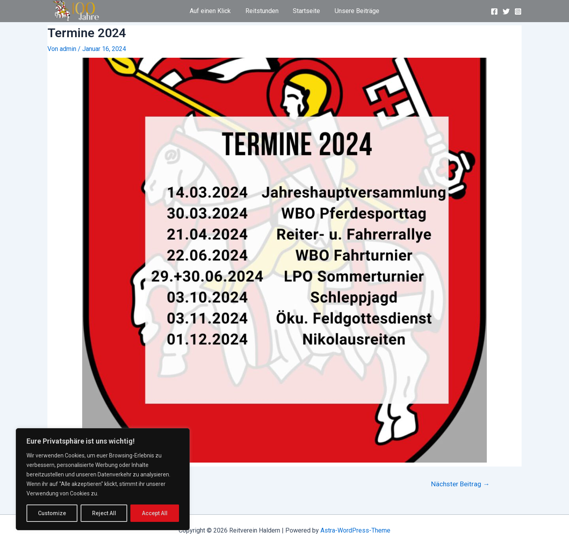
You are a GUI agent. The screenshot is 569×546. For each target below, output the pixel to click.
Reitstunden (262, 11)
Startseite (305, 11)
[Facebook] (494, 11)
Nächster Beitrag (460, 484)
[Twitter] (506, 11)
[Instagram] (518, 11)
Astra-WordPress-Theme (355, 530)
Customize (52, 513)
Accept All (155, 513)
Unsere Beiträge (354, 11)
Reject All (104, 513)
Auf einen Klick (213, 11)
